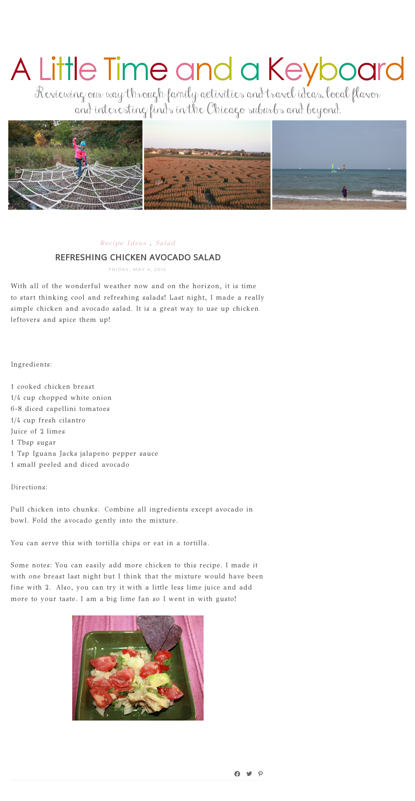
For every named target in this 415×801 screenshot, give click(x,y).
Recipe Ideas (125, 243)
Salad (166, 243)
